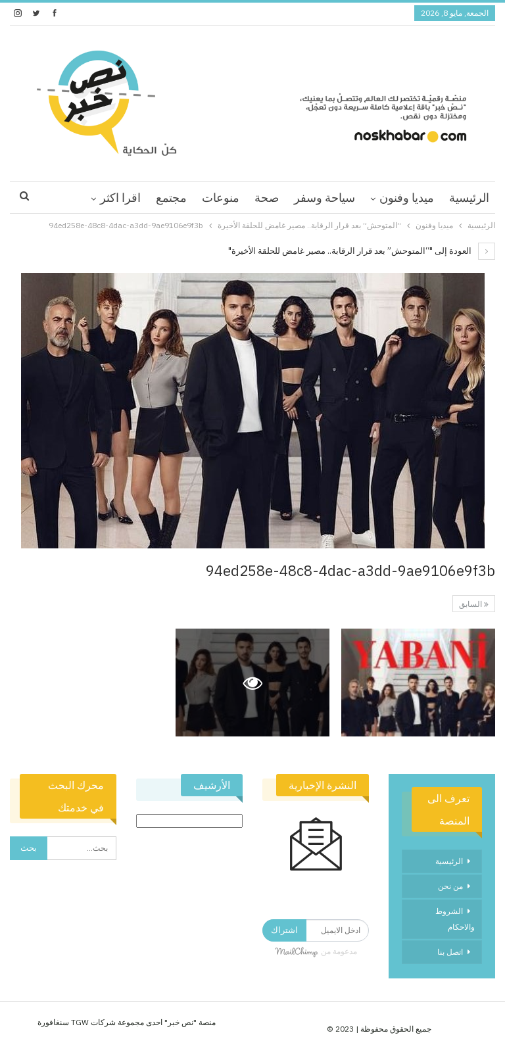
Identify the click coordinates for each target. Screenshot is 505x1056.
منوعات (220, 197)
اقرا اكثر (120, 197)
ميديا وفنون (406, 197)
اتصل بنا (450, 952)
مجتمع (171, 197)
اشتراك (284, 930)
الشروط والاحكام (455, 919)
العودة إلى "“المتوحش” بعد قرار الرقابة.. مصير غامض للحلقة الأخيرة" (361, 250)
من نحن (450, 886)
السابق (474, 604)
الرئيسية (469, 197)
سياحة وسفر (324, 197)
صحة (266, 197)
